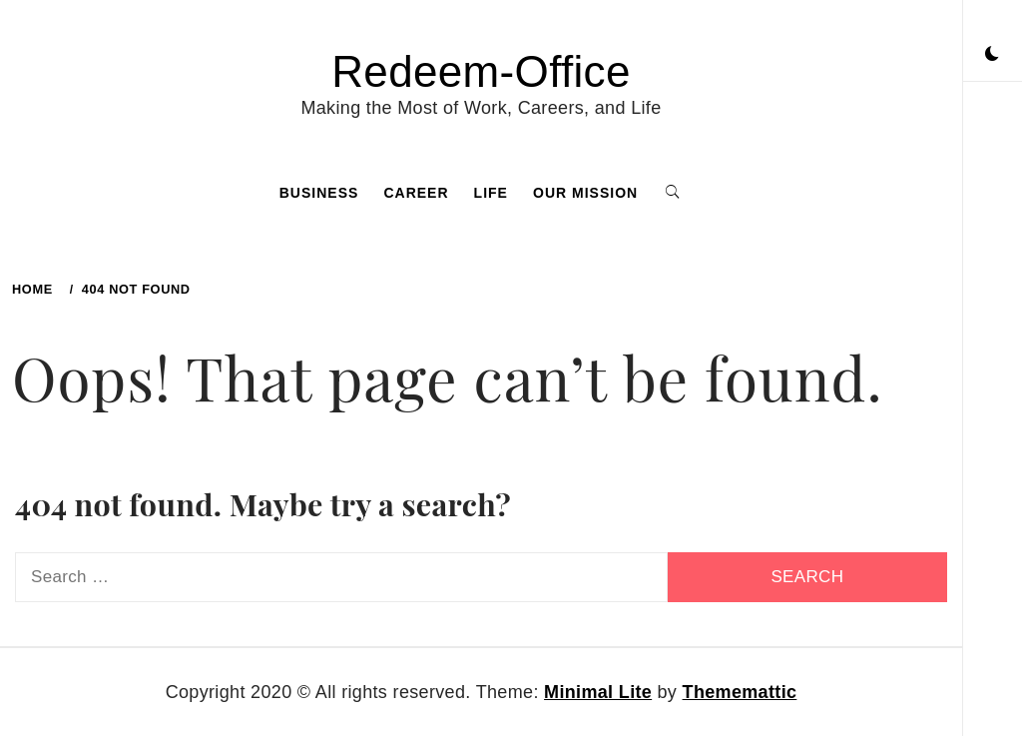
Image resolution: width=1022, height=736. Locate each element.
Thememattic (740, 692)
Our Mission (585, 193)
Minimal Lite (598, 692)
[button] (992, 55)
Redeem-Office (481, 71)
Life (491, 193)
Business (319, 193)
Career (415, 193)
